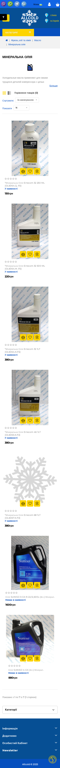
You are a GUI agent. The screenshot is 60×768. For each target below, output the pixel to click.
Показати (7, 108)
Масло (37, 40)
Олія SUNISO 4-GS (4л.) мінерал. (26, 670)
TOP (53, 759)
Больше (54, 85)
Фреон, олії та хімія (21, 40)
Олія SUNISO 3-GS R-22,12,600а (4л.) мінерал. (30, 597)
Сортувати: (8, 100)
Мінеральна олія (16, 44)
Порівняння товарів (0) (26, 92)
